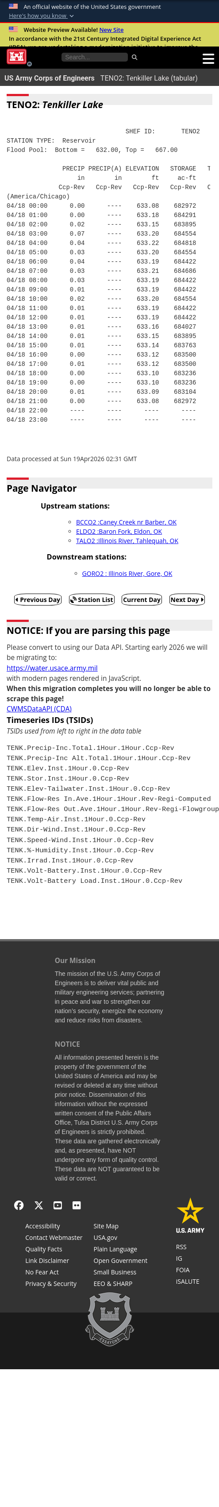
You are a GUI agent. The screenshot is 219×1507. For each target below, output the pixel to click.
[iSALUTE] (190, 1282)
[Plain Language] (121, 1250)
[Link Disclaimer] (53, 1261)
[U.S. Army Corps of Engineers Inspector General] (190, 1259)
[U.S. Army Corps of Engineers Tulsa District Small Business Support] (121, 1273)
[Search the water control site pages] (94, 57)
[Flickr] (77, 1205)
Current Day (142, 599)
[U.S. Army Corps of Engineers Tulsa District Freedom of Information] (190, 1271)
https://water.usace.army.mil (52, 668)
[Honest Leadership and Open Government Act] (121, 1261)
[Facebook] (18, 1205)
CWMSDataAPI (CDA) (39, 709)
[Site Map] (121, 1227)
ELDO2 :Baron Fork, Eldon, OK (119, 531)
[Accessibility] (53, 1227)
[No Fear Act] (53, 1273)
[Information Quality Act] (53, 1250)
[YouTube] (58, 1205)
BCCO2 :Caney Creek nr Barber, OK (126, 522)
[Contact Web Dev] (53, 1238)
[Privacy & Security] (53, 1284)
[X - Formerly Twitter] (38, 1205)
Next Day (187, 599)
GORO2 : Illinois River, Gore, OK (127, 573)
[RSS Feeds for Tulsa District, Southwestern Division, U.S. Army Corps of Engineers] (190, 1248)
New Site (111, 30)
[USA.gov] (121, 1238)
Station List (91, 599)
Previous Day (38, 599)
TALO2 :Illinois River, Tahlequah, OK (127, 540)
